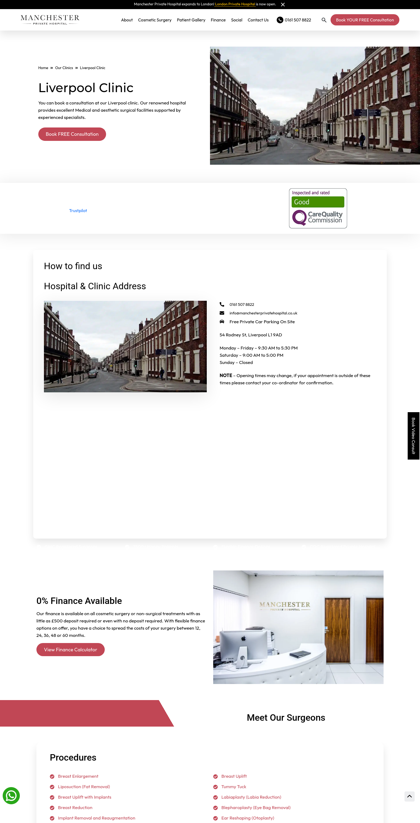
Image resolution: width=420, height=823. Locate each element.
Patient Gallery (191, 19)
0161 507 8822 (239, 304)
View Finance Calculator (72, 649)
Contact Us (258, 19)
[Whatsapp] (11, 795)
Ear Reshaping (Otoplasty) (243, 818)
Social (236, 19)
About (127, 19)
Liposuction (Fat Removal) (80, 786)
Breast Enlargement (74, 776)
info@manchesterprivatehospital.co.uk (263, 313)
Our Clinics (64, 67)
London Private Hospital (235, 4)
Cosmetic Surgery (155, 19)
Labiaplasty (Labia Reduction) (247, 797)
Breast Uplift (230, 776)
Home (43, 67)
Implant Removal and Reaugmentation (92, 818)
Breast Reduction (71, 807)
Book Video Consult (413, 436)
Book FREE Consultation (74, 134)
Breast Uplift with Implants (80, 797)
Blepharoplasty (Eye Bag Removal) (252, 807)
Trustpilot (78, 210)
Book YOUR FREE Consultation (365, 19)
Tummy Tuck (229, 786)
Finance (218, 19)
